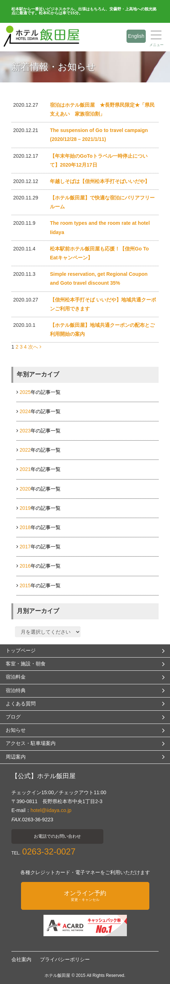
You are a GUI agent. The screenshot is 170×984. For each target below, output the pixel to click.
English (136, 36)
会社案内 (21, 959)
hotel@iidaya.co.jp (51, 810)
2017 (25, 546)
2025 (25, 392)
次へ (34, 347)
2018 (25, 527)
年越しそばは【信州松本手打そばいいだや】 (100, 181)
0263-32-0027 (48, 851)
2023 (25, 430)
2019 (25, 508)
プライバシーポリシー (65, 959)
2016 (25, 566)
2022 (25, 450)
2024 (25, 411)
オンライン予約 (85, 896)
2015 (25, 585)
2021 (25, 469)
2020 (25, 489)
